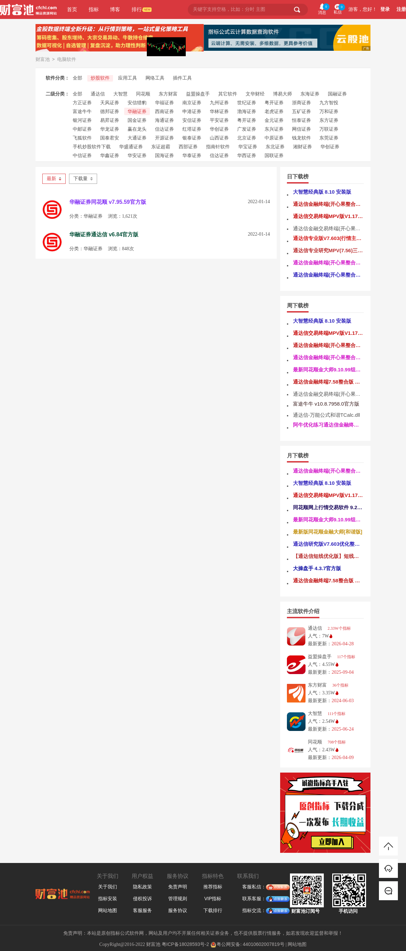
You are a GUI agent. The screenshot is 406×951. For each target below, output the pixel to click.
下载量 (83, 179)
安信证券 (191, 120)
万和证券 (328, 111)
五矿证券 (301, 111)
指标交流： (254, 911)
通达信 (98, 93)
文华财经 (255, 93)
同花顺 (143, 93)
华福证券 (164, 102)
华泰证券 (191, 155)
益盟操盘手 (198, 93)
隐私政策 (142, 886)
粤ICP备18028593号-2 (185, 944)
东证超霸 (160, 146)
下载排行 (212, 910)
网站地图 (107, 910)
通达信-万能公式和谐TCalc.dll (326, 415)
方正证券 (82, 102)
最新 (54, 179)
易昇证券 (109, 120)
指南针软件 (218, 146)
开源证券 (164, 138)
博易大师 (282, 93)
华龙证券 (109, 129)
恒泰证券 (301, 120)
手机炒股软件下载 (92, 146)
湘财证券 (302, 146)
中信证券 (82, 155)
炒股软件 (100, 78)
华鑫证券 (109, 155)
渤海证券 (246, 111)
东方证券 (328, 120)
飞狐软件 (82, 138)
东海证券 (309, 93)
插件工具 (182, 78)
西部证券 (188, 146)
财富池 (43, 59)
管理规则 (177, 898)
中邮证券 (82, 129)
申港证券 (191, 111)
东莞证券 (328, 138)
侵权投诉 (142, 898)
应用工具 (127, 78)
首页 (72, 9)
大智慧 (120, 93)
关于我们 (107, 886)
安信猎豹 (137, 102)
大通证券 (137, 138)
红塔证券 (191, 129)
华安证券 (137, 155)
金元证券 (274, 120)
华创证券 (219, 129)
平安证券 (219, 120)
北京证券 (246, 138)
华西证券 (246, 155)
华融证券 (137, 111)
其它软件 (227, 93)
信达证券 (164, 129)
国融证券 (337, 93)
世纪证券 (246, 102)
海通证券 (164, 120)
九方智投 (328, 102)
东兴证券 (274, 129)
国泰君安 (109, 138)
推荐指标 (212, 886)
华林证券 (219, 111)
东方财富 (168, 93)
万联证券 (328, 129)
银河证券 (82, 120)
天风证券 (109, 102)
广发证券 (246, 129)
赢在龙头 (137, 129)
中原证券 (274, 138)
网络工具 (154, 78)
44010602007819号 (264, 944)
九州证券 (219, 102)
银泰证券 (191, 138)
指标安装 (107, 898)
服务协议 (177, 910)
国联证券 (274, 155)
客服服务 (142, 910)
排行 (137, 9)
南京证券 (191, 102)
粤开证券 (274, 102)
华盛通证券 (131, 146)
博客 (115, 9)
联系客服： (254, 899)
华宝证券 (247, 146)
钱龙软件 (301, 138)
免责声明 (177, 886)
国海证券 (164, 155)
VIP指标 (213, 898)
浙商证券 (301, 102)
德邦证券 (109, 111)
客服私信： (254, 887)
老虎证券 (274, 111)
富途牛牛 (82, 111)
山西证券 (219, 138)
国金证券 (137, 120)
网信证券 (301, 129)
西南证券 (164, 111)
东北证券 (275, 146)
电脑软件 (66, 59)
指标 (94, 9)
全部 (77, 78)
